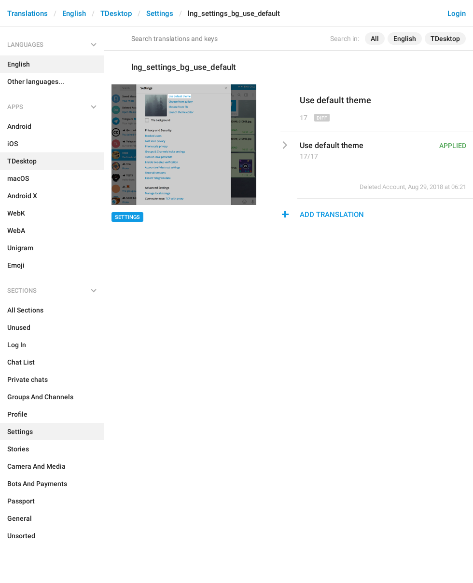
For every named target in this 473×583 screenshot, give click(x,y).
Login (456, 13)
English (74, 13)
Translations (27, 13)
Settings (159, 13)
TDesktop (116, 13)
